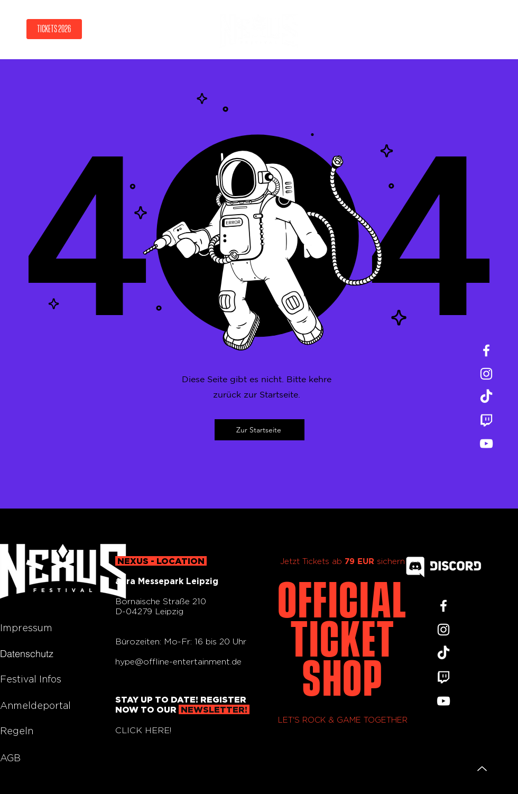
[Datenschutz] (37, 653)
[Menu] (475, 29)
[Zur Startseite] (259, 429)
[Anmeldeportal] (37, 705)
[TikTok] (486, 397)
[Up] (482, 768)
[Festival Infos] (42, 678)
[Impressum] (37, 627)
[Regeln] (37, 730)
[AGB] (37, 757)
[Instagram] (486, 374)
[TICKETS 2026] (54, 29)
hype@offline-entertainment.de (178, 661)
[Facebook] (486, 350)
